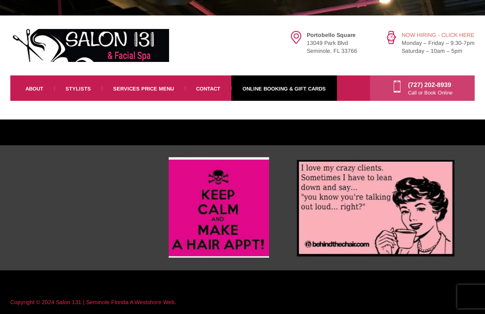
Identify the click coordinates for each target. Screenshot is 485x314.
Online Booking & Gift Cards (284, 89)
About (34, 89)
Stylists (78, 89)
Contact (208, 89)
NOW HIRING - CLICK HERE (438, 35)
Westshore (148, 302)
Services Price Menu (143, 89)
